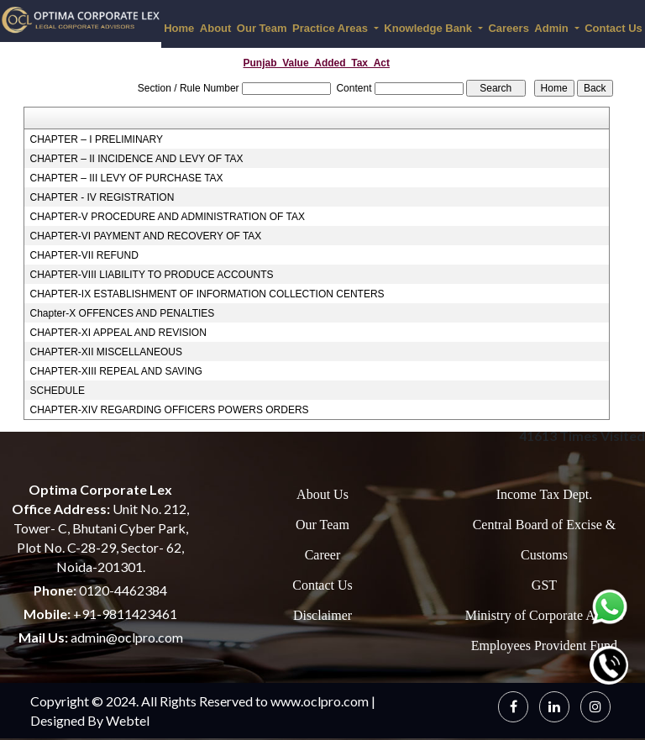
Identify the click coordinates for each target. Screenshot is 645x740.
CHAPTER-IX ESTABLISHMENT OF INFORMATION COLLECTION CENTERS (207, 294)
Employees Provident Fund (544, 645)
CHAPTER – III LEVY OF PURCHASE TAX (126, 178)
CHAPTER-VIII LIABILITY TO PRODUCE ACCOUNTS (152, 275)
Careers (508, 28)
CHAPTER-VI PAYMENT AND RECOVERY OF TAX (146, 236)
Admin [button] (552, 28)
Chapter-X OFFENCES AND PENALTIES (122, 313)
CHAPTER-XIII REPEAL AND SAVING (116, 371)
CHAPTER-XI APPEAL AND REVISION (118, 333)
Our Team (262, 28)
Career (323, 555)
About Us (322, 494)
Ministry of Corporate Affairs (544, 615)
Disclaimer (322, 615)
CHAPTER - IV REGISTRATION (102, 197)
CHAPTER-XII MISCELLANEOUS (106, 352)
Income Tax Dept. (544, 494)
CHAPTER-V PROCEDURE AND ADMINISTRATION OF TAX (167, 217)
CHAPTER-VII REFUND (84, 255)
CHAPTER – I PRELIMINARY (96, 139)
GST (544, 585)
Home (179, 28)
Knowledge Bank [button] (429, 28)
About (216, 28)
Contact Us (322, 585)
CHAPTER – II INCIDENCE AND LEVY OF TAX (137, 159)
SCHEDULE (57, 390)
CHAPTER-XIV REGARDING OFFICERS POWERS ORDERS (169, 410)
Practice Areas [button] (331, 28)
